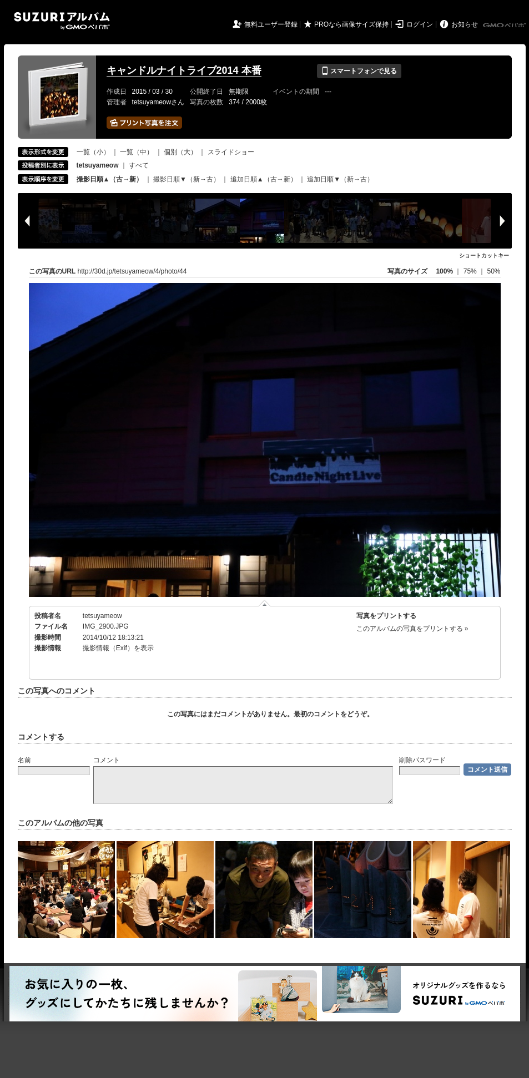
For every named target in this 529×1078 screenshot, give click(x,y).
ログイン (419, 24)
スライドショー (231, 152)
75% (470, 271)
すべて (139, 165)
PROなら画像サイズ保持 (351, 24)
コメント (106, 760)
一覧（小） (93, 152)
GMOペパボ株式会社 (505, 25)
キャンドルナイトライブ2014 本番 (184, 70)
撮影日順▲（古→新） (110, 179)
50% (493, 271)
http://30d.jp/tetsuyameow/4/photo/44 (132, 271)
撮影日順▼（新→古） (186, 179)
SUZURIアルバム (62, 21)
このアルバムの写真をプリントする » (412, 628)
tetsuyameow (102, 616)
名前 (24, 760)
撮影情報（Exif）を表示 (118, 648)
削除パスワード (422, 760)
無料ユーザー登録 (271, 24)
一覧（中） (136, 152)
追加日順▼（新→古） (340, 179)
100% (444, 271)
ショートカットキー (484, 255)
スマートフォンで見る (358, 71)
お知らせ (464, 24)
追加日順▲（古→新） (263, 179)
